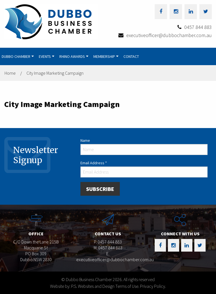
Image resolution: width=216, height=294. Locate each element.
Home (10, 73)
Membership (104, 56)
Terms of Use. (127, 286)
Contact (131, 56)
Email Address (93, 162)
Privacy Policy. (153, 286)
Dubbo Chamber (16, 56)
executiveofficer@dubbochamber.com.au (169, 35)
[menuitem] (18, 56)
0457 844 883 (198, 27)
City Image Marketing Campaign (55, 73)
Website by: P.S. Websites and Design (82, 286)
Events (45, 56)
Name (85, 140)
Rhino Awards (72, 56)
